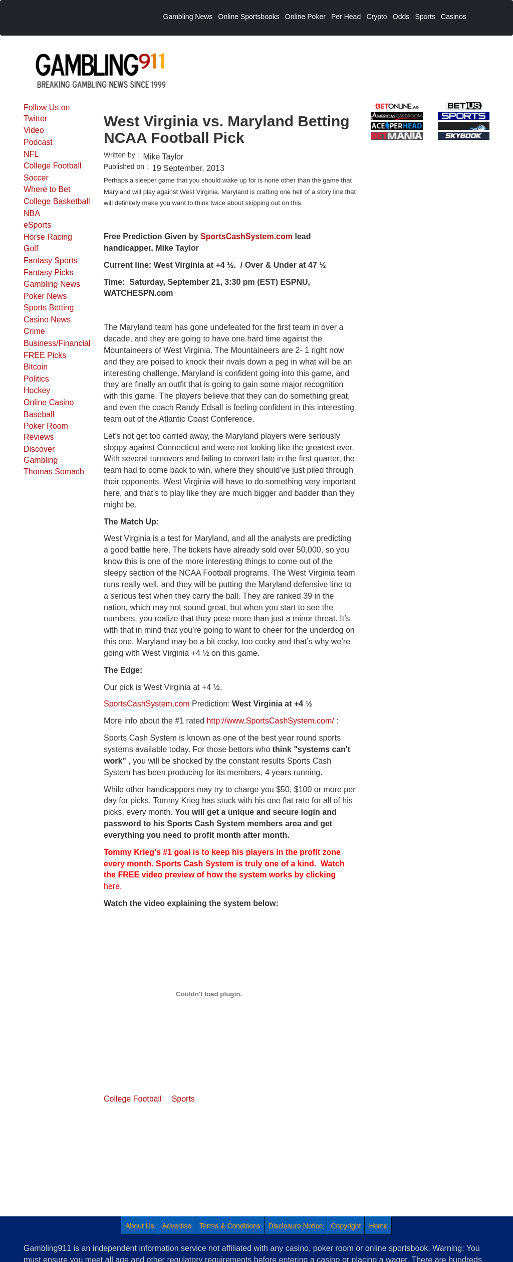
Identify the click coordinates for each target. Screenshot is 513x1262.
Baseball (39, 414)
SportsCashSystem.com (147, 703)
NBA (32, 213)
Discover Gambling (41, 454)
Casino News (47, 319)
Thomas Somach (54, 471)
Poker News (45, 296)
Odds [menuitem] (401, 17)
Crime (34, 331)
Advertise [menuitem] (176, 1226)
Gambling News (52, 284)
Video (34, 130)
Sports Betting (49, 307)
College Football (53, 165)
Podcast (38, 142)
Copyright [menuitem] (346, 1226)
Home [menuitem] (378, 1226)
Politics (36, 379)
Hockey (37, 390)
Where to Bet (47, 189)
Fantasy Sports (51, 260)
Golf (31, 248)
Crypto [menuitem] (376, 17)
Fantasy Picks (49, 272)
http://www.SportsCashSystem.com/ (270, 720)
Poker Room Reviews (46, 431)
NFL (31, 154)
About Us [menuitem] (139, 1226)
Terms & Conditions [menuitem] (229, 1226)
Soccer (36, 177)
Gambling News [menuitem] (188, 17)
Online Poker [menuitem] (305, 17)
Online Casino (49, 402)
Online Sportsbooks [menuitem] (249, 17)
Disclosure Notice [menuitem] (296, 1226)
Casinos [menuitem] (453, 17)
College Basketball (57, 201)
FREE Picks (45, 355)
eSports (37, 225)
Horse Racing (48, 237)
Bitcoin (36, 367)
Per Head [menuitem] (346, 17)
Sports (183, 1099)
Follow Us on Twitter (47, 113)
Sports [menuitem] (425, 17)
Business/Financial (57, 343)
